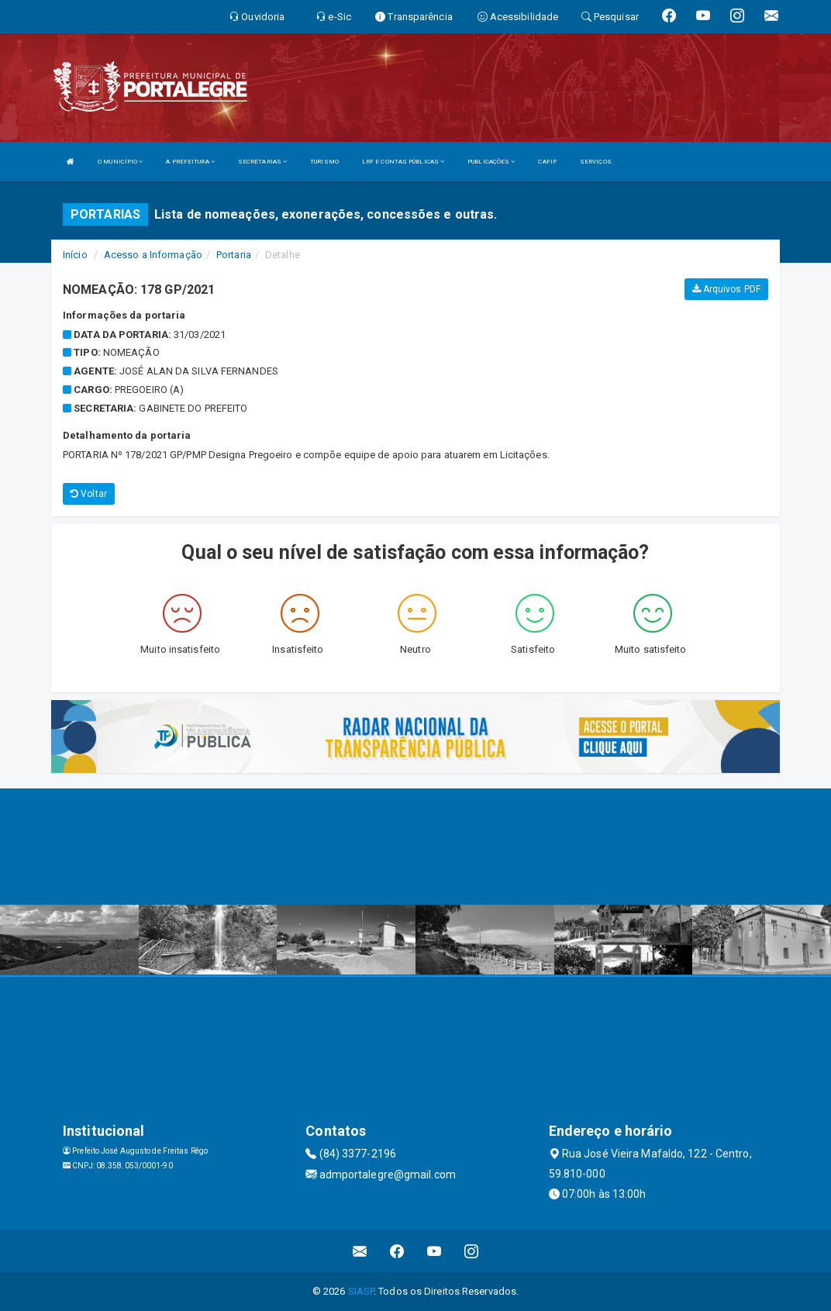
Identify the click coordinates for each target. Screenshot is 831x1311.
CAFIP (547, 161)
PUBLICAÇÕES (491, 161)
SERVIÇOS (596, 161)
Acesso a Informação (153, 254)
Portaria (233, 254)
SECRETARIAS (262, 161)
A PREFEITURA (190, 161)
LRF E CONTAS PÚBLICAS (403, 161)
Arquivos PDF (726, 289)
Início (75, 254)
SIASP (361, 1291)
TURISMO (324, 161)
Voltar (89, 493)
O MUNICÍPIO (120, 161)
